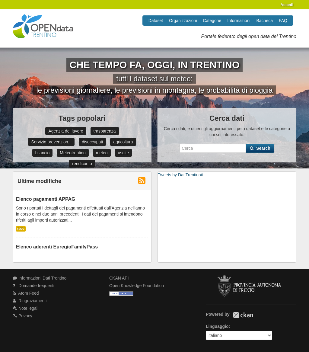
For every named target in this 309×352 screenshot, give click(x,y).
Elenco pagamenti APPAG (45, 199)
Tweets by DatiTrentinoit (180, 174)
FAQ (283, 20)
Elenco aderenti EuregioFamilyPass (57, 246)
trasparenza (105, 131)
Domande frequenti (33, 285)
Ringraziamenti (29, 300)
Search (260, 148)
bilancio (42, 152)
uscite (123, 152)
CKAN (243, 315)
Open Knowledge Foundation (136, 285)
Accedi (286, 4)
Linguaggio (217, 326)
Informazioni (238, 20)
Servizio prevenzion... (51, 141)
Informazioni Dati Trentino (39, 278)
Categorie (212, 20)
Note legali (25, 308)
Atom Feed (26, 293)
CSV (20, 229)
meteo (102, 152)
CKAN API (119, 278)
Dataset (155, 20)
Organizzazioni (183, 20)
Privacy (22, 315)
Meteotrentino (73, 152)
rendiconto (82, 163)
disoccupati (92, 141)
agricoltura (123, 141)
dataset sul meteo (162, 79)
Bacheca (264, 20)
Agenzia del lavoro (65, 131)
